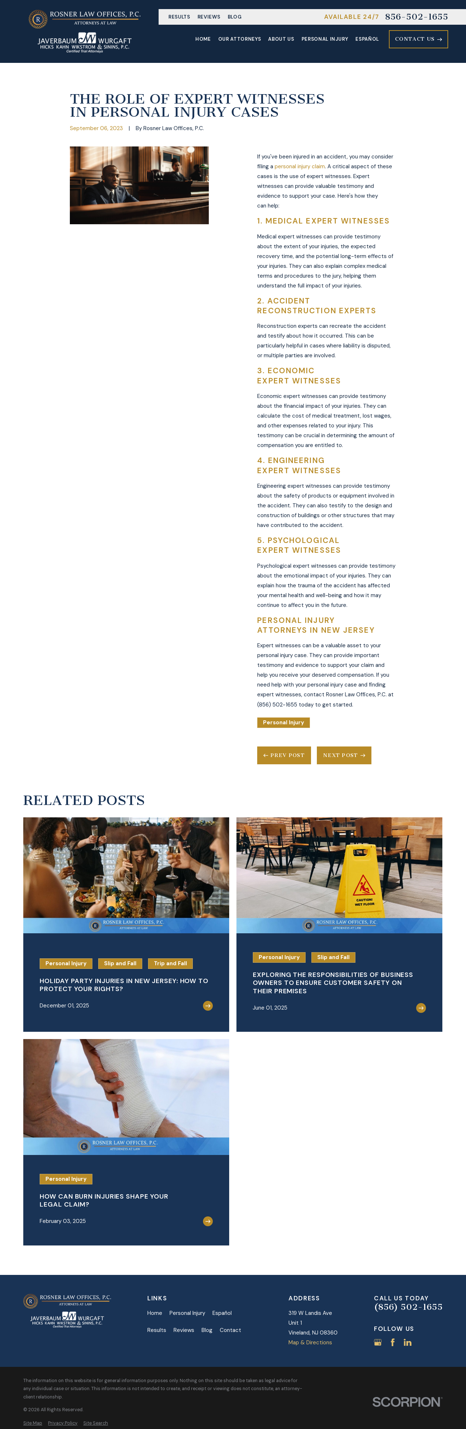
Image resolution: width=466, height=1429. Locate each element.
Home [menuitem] (203, 39)
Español (222, 1313)
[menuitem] (32, 1423)
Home (154, 1313)
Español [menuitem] (367, 39)
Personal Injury (283, 722)
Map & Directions (310, 1342)
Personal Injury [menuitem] (325, 39)
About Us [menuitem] (281, 39)
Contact (230, 1330)
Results (179, 17)
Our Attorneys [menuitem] (239, 39)
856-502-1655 (416, 17)
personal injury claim (300, 166)
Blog (235, 17)
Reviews (209, 17)
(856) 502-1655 (408, 1307)
